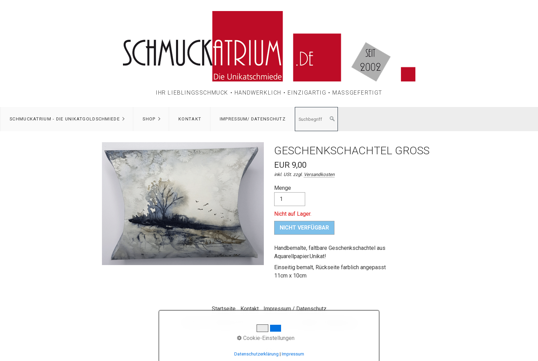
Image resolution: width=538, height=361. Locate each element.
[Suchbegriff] (316, 119)
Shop (149, 118)
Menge (289, 195)
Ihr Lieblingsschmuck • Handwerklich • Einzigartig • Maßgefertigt (269, 92)
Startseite (224, 308)
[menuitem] (66, 119)
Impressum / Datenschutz (295, 308)
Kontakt (189, 118)
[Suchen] (332, 119)
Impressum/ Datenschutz (253, 118)
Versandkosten (319, 174)
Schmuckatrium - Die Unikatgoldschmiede (65, 118)
